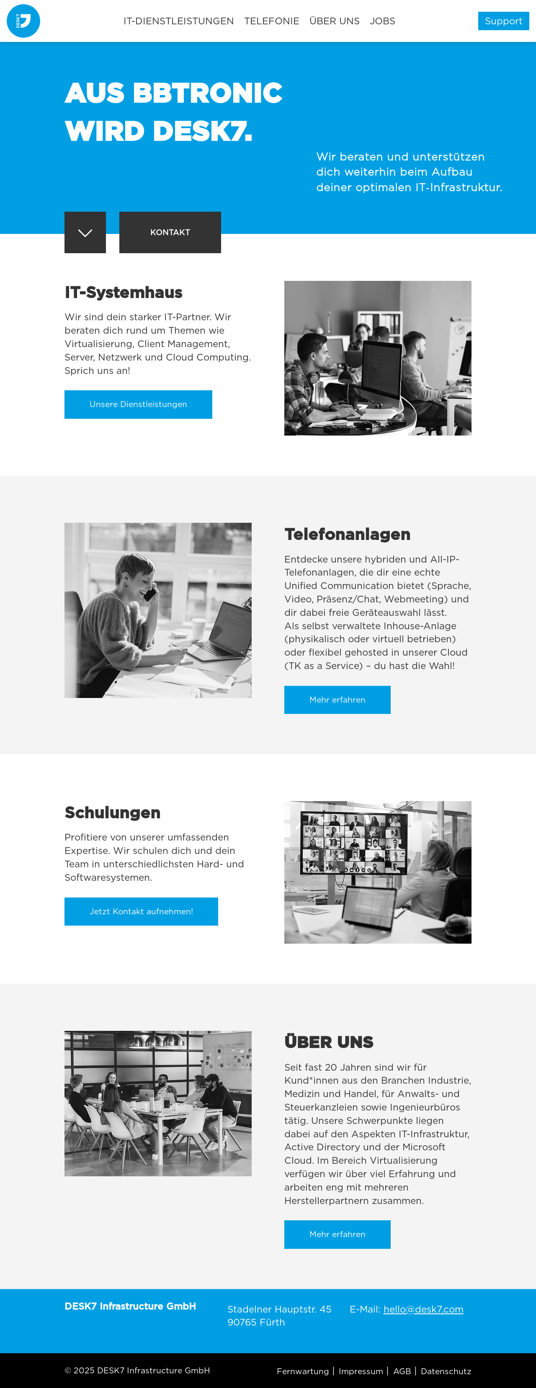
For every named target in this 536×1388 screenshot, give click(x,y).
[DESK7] (23, 21)
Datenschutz (446, 1371)
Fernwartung (303, 1371)
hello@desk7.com (424, 1309)
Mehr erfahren (337, 700)
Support (504, 20)
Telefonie (271, 20)
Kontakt (170, 232)
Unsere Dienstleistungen (138, 404)
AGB (402, 1371)
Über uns (334, 20)
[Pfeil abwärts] (85, 234)
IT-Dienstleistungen (179, 20)
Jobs (382, 20)
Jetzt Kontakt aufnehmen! (141, 911)
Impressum (361, 1371)
